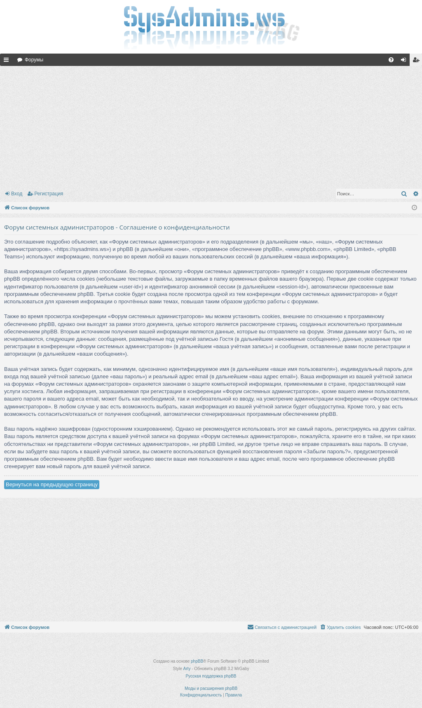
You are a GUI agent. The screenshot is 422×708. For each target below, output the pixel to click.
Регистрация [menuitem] (417, 61)
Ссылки (7, 61)
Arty (187, 668)
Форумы (34, 60)
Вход (16, 194)
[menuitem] (391, 60)
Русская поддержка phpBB (210, 676)
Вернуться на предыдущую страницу (52, 484)
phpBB (197, 661)
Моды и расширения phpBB (211, 688)
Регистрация (48, 194)
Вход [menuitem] (405, 61)
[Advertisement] (211, 125)
